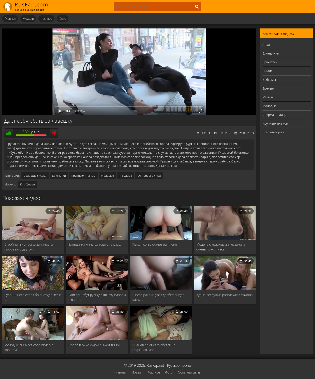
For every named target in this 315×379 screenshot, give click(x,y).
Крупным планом (83, 176)
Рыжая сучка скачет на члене (154, 244)
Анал (266, 44)
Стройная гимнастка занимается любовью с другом (29, 246)
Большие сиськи (35, 176)
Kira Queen (27, 184)
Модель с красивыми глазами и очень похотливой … (220, 246)
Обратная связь (189, 372)
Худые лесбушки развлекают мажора (224, 295)
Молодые (107, 176)
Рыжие (267, 71)
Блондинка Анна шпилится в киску (94, 244)
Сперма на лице (274, 115)
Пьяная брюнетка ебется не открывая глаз (153, 347)
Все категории (273, 132)
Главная (10, 18)
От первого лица (149, 176)
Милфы (267, 97)
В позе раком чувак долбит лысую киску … (158, 297)
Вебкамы (269, 80)
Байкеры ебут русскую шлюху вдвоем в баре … (97, 297)
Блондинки (270, 53)
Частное (46, 18)
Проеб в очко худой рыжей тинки (94, 345)
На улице (125, 176)
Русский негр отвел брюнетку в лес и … (32, 297)
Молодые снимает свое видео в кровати (28, 347)
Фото (62, 18)
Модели (28, 18)
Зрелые (268, 88)
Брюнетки (59, 176)
